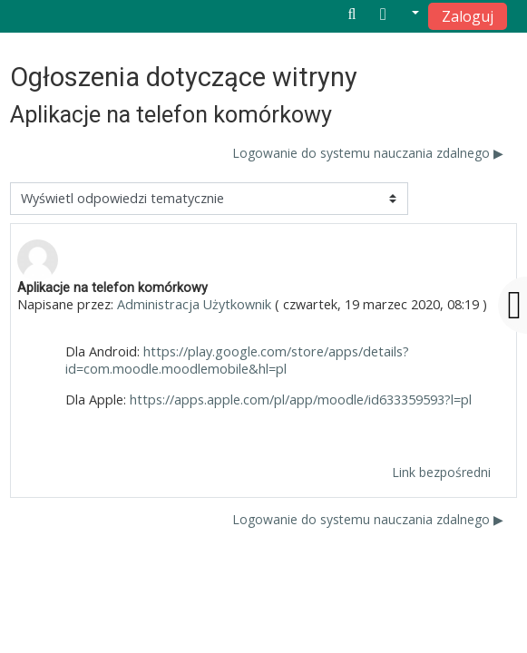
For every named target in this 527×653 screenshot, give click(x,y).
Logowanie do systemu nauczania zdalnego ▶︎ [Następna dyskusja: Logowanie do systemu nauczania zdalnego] (367, 152)
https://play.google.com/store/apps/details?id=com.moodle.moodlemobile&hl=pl (237, 360)
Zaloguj (467, 16)
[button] (399, 15)
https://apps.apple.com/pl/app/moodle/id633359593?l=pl (301, 399)
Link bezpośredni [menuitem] (441, 472)
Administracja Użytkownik (194, 304)
